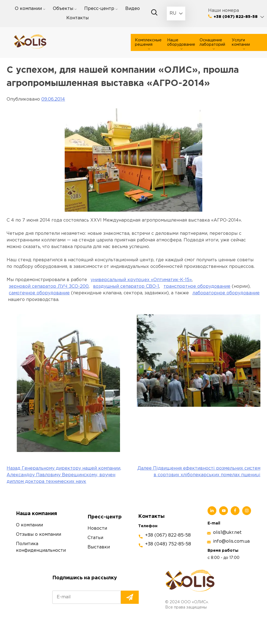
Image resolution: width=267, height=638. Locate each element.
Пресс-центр (99, 9)
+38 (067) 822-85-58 (236, 16)
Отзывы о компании (38, 534)
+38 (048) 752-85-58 (168, 544)
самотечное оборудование (39, 293)
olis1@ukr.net (227, 533)
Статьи (95, 538)
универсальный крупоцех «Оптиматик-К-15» (141, 280)
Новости (97, 528)
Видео (132, 9)
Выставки (99, 547)
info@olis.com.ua (231, 541)
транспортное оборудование (197, 286)
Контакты (77, 18)
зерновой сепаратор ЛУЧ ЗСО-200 (49, 286)
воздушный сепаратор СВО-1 (126, 286)
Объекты (63, 9)
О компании (28, 9)
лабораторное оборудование (226, 293)
